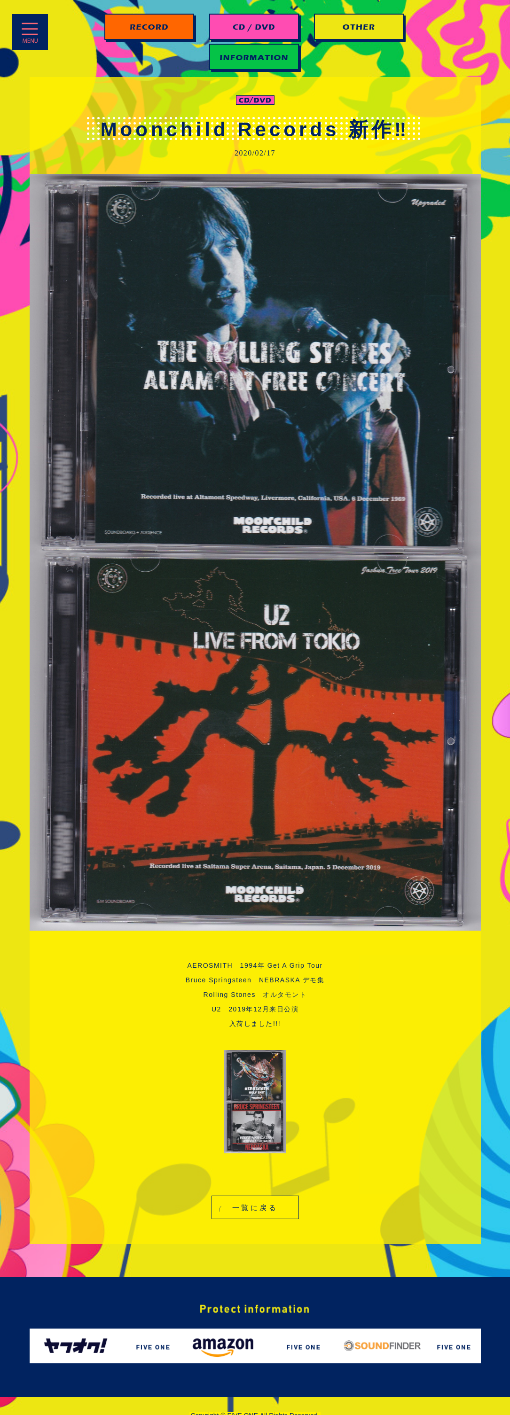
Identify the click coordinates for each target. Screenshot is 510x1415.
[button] (255, 1207)
